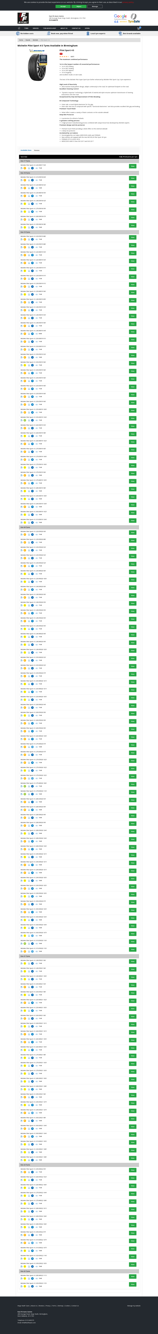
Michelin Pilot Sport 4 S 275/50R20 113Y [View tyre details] (34, 791)
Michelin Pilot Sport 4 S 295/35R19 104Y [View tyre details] (34, 504)
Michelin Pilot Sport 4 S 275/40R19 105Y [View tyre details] (34, 480)
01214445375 (53, 20)
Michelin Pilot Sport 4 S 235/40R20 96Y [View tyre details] (33, 571)
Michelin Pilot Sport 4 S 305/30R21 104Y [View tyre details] (34, 1125)
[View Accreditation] (134, 18)
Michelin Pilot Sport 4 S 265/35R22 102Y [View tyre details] (34, 1177)
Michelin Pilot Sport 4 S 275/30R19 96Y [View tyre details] (33, 449)
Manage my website (133, 1306)
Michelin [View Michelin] (35, 40)
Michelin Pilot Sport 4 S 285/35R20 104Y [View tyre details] (34, 830)
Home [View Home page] (21, 40)
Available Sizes (26, 150)
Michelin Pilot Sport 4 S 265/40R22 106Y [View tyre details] (34, 1185)
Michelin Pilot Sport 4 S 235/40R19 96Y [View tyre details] (33, 291)
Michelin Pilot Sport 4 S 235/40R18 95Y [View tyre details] (33, 193)
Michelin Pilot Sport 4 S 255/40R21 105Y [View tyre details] (34, 1007)
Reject (79, 6)
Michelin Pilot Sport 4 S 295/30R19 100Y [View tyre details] (34, 496)
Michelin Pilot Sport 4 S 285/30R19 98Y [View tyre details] (33, 488)
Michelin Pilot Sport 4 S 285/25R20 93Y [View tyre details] (33, 799)
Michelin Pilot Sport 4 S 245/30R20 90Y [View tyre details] (33, 586)
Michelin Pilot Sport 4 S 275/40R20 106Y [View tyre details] (34, 783)
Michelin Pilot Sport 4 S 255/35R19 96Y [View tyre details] (33, 362)
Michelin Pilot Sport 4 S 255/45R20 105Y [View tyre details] (34, 697)
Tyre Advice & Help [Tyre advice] (49, 28)
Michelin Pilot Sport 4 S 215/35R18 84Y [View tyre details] (33, 177)
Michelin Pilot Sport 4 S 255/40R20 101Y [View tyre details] (34, 681)
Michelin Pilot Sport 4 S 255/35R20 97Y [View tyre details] (33, 673)
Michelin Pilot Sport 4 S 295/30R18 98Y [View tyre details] (33, 224)
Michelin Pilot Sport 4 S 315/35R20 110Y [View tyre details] (34, 940)
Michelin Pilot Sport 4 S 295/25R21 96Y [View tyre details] (33, 1094)
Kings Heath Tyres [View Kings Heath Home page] (23, 1306)
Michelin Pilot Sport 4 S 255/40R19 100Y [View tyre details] (34, 409)
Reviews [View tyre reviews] (37, 150)
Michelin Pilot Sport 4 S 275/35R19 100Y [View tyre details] (34, 456)
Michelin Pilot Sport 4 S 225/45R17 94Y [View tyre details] (33, 165)
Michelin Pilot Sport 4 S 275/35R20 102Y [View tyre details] (34, 759)
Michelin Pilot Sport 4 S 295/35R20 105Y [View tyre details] (34, 877)
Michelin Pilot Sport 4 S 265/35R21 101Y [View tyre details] (34, 1023)
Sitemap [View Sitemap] (60, 1306)
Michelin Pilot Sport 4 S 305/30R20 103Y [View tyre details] (34, 909)
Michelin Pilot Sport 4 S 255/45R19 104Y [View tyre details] (34, 417)
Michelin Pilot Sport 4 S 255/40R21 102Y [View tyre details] (34, 1000)
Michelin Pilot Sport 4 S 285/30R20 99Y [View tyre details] (33, 807)
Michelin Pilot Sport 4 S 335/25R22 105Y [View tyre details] (34, 1263)
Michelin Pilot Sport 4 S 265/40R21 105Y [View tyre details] (34, 1039)
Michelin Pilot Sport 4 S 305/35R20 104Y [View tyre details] (34, 925)
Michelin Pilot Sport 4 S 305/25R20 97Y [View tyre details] (33, 901)
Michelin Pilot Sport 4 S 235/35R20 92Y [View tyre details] (33, 547)
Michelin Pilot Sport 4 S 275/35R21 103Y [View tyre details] (34, 1063)
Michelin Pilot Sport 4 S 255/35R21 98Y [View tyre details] (33, 992)
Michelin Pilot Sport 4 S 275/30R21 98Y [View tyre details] (33, 1055)
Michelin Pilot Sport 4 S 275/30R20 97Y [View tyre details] (33, 744)
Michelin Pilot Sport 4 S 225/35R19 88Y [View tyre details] (33, 236)
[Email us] (29, 1323)
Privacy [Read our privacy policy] (48, 1306)
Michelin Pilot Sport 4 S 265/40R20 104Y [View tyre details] (34, 736)
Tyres (26, 28)
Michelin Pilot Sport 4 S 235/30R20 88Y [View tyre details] (33, 539)
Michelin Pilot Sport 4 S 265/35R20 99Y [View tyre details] (33, 712)
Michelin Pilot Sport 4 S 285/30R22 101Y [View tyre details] (34, 1208)
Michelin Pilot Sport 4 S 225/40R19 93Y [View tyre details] (33, 252)
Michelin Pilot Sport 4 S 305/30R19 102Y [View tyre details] (34, 512)
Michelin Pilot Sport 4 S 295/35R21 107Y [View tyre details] (34, 1102)
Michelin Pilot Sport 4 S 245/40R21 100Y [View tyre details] (34, 976)
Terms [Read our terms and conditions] (54, 1306)
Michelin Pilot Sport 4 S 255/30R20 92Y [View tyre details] (33, 657)
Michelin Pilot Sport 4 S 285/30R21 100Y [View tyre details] (34, 1078)
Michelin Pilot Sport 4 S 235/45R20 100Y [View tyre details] (34, 579)
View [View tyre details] (132, 166)
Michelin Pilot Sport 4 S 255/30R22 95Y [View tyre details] (33, 1169)
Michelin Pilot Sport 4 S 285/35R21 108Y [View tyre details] (34, 1086)
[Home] (19, 28)
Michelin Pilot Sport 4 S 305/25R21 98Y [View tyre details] (33, 1118)
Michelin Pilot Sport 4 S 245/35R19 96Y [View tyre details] (33, 323)
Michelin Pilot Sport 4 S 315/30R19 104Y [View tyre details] (34, 519)
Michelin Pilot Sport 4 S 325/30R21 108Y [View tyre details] (34, 1149)
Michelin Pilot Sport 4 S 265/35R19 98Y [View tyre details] (33, 433)
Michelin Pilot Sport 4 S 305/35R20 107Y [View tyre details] (34, 933)
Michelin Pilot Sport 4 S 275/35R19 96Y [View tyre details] (33, 472)
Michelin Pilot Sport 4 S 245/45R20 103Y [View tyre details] (34, 649)
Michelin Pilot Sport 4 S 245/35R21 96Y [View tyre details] (33, 960)
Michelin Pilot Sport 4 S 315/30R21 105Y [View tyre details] (34, 1141)
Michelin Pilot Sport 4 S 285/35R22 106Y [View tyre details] (34, 1216)
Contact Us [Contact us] (76, 28)
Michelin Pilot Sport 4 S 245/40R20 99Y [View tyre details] (33, 634)
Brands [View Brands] (28, 40)
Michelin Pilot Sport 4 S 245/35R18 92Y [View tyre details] (33, 201)
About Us (63, 28)
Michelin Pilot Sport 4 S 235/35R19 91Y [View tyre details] (33, 268)
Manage (95, 6)
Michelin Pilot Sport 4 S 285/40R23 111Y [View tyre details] (34, 1275)
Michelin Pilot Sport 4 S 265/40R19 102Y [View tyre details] (34, 441)
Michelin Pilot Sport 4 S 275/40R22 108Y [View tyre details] (34, 1200)
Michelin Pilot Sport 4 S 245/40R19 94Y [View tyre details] (33, 331)
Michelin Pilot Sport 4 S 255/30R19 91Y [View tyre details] (33, 338)
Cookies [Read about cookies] (67, 1306)
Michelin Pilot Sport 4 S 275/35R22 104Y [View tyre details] (34, 1193)
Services (36, 28)
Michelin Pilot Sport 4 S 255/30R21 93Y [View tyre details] (33, 984)
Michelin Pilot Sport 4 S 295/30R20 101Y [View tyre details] (34, 854)
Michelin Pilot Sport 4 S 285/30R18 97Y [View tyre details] (33, 216)
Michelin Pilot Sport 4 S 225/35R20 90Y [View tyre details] (33, 531)
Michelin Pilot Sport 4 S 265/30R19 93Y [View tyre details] (33, 425)
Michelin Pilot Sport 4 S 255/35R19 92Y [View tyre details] (33, 354)
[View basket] (138, 28)
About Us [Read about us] (34, 1306)
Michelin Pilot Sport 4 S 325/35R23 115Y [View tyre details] (34, 1283)
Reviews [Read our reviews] (41, 1306)
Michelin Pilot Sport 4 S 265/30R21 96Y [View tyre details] (33, 1015)
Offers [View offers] (87, 28)
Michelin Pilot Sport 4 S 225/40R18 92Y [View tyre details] (33, 185)
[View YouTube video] (61, 54)
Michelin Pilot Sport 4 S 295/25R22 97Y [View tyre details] (33, 1232)
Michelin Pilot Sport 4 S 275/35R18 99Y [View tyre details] (33, 208)
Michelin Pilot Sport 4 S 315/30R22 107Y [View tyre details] (34, 1240)
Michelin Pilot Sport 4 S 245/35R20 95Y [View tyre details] (33, 602)
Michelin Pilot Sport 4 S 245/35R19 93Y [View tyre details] (33, 307)
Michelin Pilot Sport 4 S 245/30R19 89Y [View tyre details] (33, 299)
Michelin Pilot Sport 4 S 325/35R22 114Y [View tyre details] (34, 1255)
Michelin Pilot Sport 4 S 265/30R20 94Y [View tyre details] (33, 704)
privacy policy (128, 2)
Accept (63, 6)
